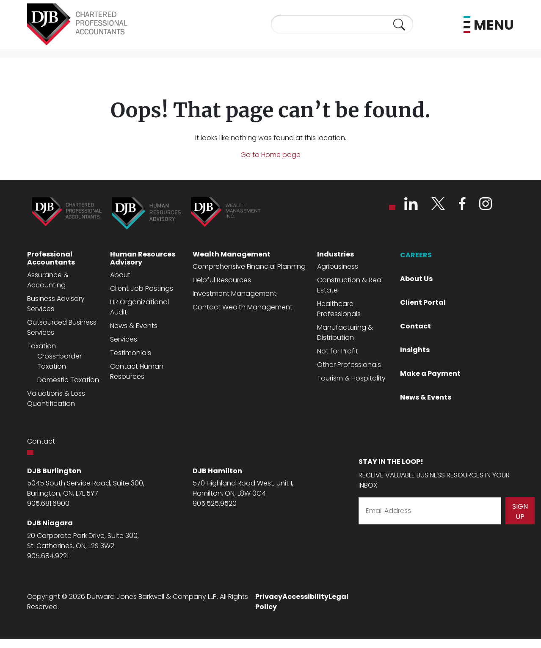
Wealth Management (231, 254)
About (120, 275)
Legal (338, 596)
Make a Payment (430, 373)
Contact (415, 326)
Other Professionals (349, 364)
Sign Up (520, 511)
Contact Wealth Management (243, 307)
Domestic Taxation (68, 380)
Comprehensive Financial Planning (249, 266)
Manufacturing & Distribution (345, 332)
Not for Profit (337, 351)
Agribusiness (337, 266)
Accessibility (305, 596)
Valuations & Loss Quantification (56, 398)
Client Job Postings (141, 288)
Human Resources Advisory (142, 258)
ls (148, 353)
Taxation (41, 346)
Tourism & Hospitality (351, 378)
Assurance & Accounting (48, 280)
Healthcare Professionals (339, 309)
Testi (117, 353)
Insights (415, 350)
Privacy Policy (268, 602)
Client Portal (423, 302)
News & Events (133, 326)
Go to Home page (270, 155)
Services (123, 339)
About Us (416, 279)
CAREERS (416, 255)
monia (135, 353)
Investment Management (234, 293)
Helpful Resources (222, 280)
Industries (335, 254)
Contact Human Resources (136, 371)
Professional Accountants (51, 258)
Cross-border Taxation (59, 361)
